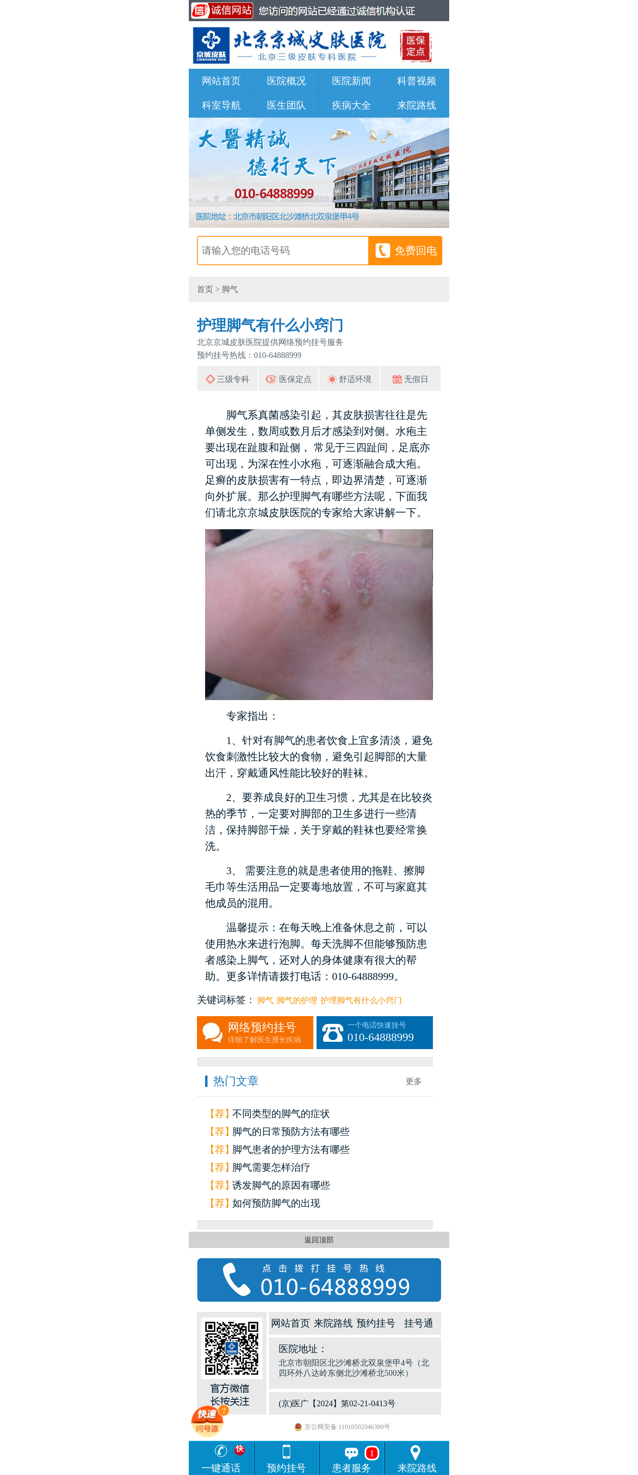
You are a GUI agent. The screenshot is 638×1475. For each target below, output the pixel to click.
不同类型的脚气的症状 (281, 1113)
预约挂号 (375, 1323)
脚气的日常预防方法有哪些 (291, 1131)
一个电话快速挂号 (390, 1033)
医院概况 (286, 81)
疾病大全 (351, 105)
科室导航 (221, 105)
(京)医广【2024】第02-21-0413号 (337, 1403)
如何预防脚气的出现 (276, 1203)
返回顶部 (319, 1240)
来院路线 (416, 105)
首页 (205, 289)
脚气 (230, 289)
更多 (414, 1081)
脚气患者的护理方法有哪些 (291, 1149)
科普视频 (416, 81)
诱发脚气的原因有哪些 (281, 1185)
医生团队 (286, 105)
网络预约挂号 (270, 1033)
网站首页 (221, 81)
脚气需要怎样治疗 (271, 1167)
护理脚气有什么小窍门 (361, 1000)
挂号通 (418, 1323)
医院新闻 (351, 81)
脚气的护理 (297, 1000)
